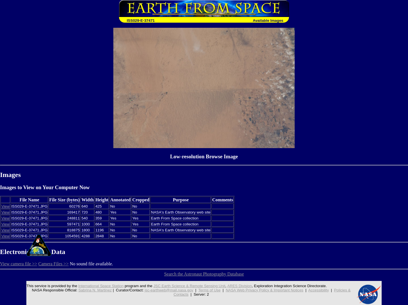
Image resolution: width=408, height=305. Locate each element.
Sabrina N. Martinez (95, 290)
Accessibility (318, 290)
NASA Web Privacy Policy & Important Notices (264, 290)
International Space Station (101, 286)
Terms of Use (209, 290)
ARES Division (239, 286)
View (5, 206)
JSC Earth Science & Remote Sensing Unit (189, 286)
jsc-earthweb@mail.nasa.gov (169, 290)
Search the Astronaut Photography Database (204, 274)
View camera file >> (18, 263)
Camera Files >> (53, 263)
